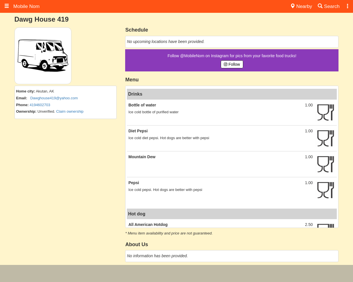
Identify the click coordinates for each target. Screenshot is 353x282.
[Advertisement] (176, 273)
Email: (21, 98)
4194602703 (40, 105)
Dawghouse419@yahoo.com (54, 98)
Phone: (22, 105)
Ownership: (26, 111)
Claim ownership (69, 111)
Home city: (25, 91)
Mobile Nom (22, 6)
